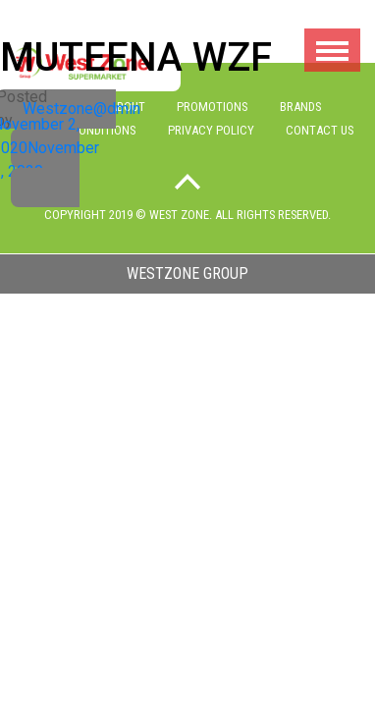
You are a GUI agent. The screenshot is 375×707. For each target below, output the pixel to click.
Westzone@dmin (81, 108)
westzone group (187, 273)
